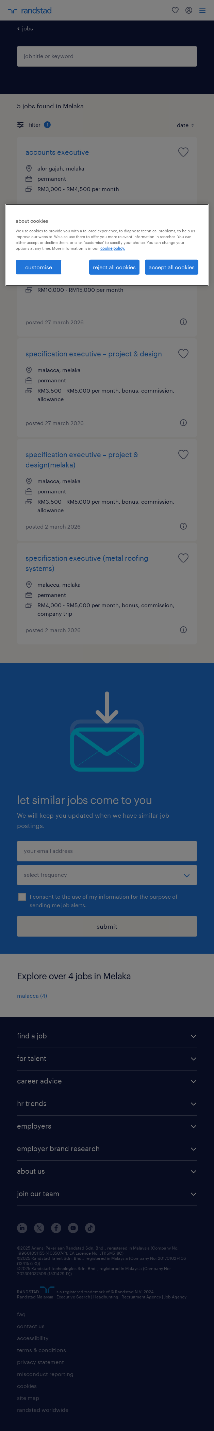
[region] (107, 245)
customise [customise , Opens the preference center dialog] (38, 267)
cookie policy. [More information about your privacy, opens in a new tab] (112, 248)
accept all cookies (172, 267)
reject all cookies (114, 267)
